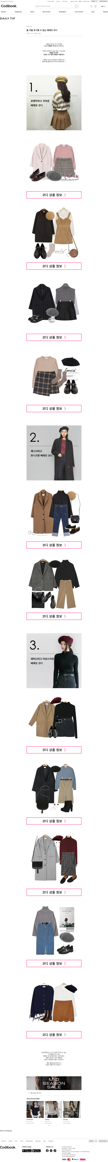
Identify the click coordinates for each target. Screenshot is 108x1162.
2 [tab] (51, 1125)
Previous (25, 1112)
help (44, 1141)
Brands (3, 12)
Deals (32, 12)
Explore (105, 12)
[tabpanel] (36, 1112)
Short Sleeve (30, 1121)
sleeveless (47, 1121)
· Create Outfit (50, 1)
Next (83, 1112)
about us (3, 1141)
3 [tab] (54, 1125)
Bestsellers (62, 12)
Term (16, 1141)
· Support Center (74, 1)
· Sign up (58, 1)
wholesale (38, 1141)
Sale (93, 12)
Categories (18, 12)
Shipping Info (29, 1141)
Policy (21, 1141)
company (50, 1141)
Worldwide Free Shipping (7, 1)
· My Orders (65, 1)
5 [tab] (59, 1125)
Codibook (9, 6)
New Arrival (46, 12)
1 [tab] (49, 1125)
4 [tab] (57, 1125)
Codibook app (85, 1)
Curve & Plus (79, 12)
